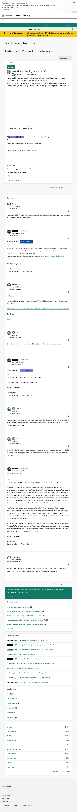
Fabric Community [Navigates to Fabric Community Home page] (22, 15)
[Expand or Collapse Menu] (3, 21)
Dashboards (11, 736)
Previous (55, 772)
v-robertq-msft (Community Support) (35, 137)
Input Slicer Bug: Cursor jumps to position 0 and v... (38, 645)
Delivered (10, 717)
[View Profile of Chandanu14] (11, 664)
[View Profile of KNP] (16, 74)
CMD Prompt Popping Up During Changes (35, 678)
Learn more (6, 10)
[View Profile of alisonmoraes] (11, 654)
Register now (47, 35)
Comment (11, 596)
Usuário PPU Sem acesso (27, 654)
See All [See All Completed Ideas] (10, 628)
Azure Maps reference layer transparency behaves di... (25, 624)
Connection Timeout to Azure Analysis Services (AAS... (37, 673)
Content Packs (11, 758)
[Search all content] (51, 29)
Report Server (11, 740)
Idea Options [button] (64, 58)
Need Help (10, 767)
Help (60, 25)
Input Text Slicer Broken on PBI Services (34, 640)
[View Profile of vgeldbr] (9, 673)
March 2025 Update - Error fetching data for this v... (24, 611)
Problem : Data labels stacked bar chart (34, 682)
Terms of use (5, 798)
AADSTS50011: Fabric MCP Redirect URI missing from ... (36, 664)
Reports (10, 176)
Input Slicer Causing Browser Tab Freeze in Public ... (38, 649)
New (8, 694)
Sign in (54, 25)
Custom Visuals (12, 754)
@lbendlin (10, 450)
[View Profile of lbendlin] (18, 408)
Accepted (17, 137)
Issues (26, 42)
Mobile (9, 763)
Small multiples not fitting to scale (18, 607)
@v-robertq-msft (12, 344)
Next (68, 772)
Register (46, 25)
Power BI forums (12, 42)
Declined (10, 713)
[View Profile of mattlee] (15, 640)
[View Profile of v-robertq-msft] (23, 231)
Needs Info (11, 699)
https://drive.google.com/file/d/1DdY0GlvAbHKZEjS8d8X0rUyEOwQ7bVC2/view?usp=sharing (38, 309)
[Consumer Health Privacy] (26, 805)
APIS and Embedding (14, 749)
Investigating (26, 242)
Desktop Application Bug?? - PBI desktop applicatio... (25, 616)
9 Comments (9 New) (14, 180)
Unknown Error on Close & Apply (28, 668)
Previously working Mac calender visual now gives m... (25, 620)
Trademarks (4, 801)
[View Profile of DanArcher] (10, 668)
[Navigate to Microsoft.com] (7, 16)
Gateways (10, 745)
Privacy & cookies (6, 795)
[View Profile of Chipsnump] (10, 678)
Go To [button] (67, 25)
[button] (68, 211)
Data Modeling (12, 731)
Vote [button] (12, 67)
